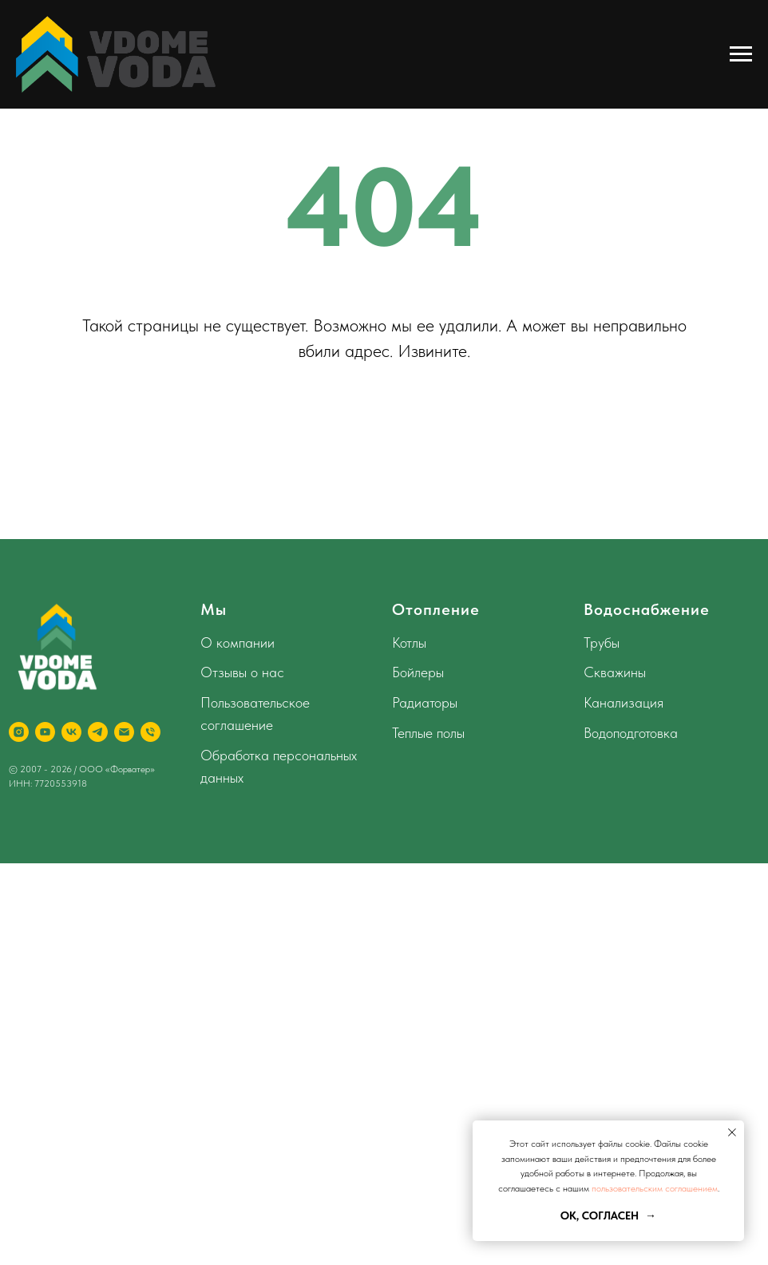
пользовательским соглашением (655, 1188)
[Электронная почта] (124, 732)
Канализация (623, 702)
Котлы (409, 642)
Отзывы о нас (242, 672)
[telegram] (98, 732)
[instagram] (19, 732)
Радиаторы (424, 702)
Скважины (615, 672)
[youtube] (45, 732)
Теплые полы (428, 732)
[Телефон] (150, 732)
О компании (237, 642)
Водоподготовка (631, 732)
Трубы (602, 642)
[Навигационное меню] (741, 54)
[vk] (71, 732)
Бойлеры (418, 672)
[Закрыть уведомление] (732, 1132)
